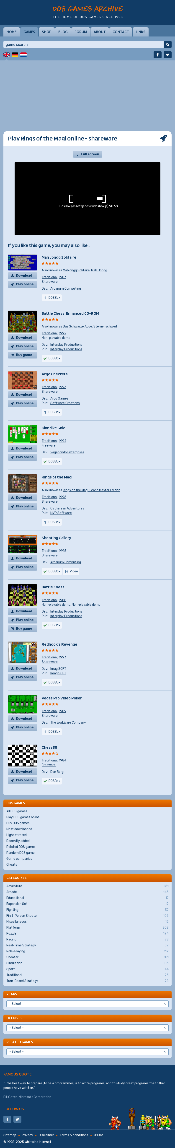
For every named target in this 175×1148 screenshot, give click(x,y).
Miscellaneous (87, 921)
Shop (46, 31)
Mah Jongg (99, 270)
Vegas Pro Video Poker (62, 698)
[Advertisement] (87, 92)
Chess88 (49, 747)
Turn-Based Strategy (87, 981)
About (100, 31)
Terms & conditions (74, 1135)
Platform (87, 927)
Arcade (87, 892)
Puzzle (87, 933)
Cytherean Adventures (67, 508)
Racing (87, 939)
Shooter (87, 957)
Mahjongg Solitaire (76, 270)
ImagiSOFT (58, 669)
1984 (62, 760)
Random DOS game (20, 853)
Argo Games (59, 398)
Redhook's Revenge (59, 644)
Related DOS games (21, 847)
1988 (62, 600)
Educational (87, 898)
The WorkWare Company (68, 723)
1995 (62, 497)
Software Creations (65, 403)
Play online (25, 284)
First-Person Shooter (87, 916)
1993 (62, 387)
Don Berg (57, 772)
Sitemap (9, 1135)
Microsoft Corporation (35, 1097)
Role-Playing (87, 951)
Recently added (18, 841)
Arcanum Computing (65, 289)
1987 (62, 277)
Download (24, 276)
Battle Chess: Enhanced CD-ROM (70, 313)
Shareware (50, 282)
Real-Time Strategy (87, 945)
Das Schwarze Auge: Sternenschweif (90, 326)
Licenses (13, 1018)
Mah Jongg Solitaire (59, 257)
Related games (19, 1042)
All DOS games (16, 811)
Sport (87, 969)
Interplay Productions (66, 345)
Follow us (13, 1108)
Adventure (87, 886)
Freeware (49, 445)
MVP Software (61, 513)
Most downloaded (19, 829)
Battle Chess (53, 586)
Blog (63, 31)
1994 (62, 441)
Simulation (87, 963)
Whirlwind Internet (38, 1142)
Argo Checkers (55, 373)
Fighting (87, 910)
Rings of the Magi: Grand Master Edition (91, 490)
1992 (62, 333)
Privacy (27, 1135)
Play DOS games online (23, 817)
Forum (81, 31)
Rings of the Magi (57, 477)
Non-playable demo (56, 338)
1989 (62, 711)
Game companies (19, 859)
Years (11, 994)
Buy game (24, 355)
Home (12, 31)
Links (140, 31)
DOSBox (54, 571)
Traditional (49, 277)
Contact (121, 31)
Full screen (90, 154)
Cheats (11, 865)
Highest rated (16, 835)
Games (29, 31)
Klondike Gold (53, 427)
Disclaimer (46, 1135)
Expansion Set (87, 904)
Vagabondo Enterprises (67, 452)
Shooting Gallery (56, 537)
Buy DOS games (18, 823)
